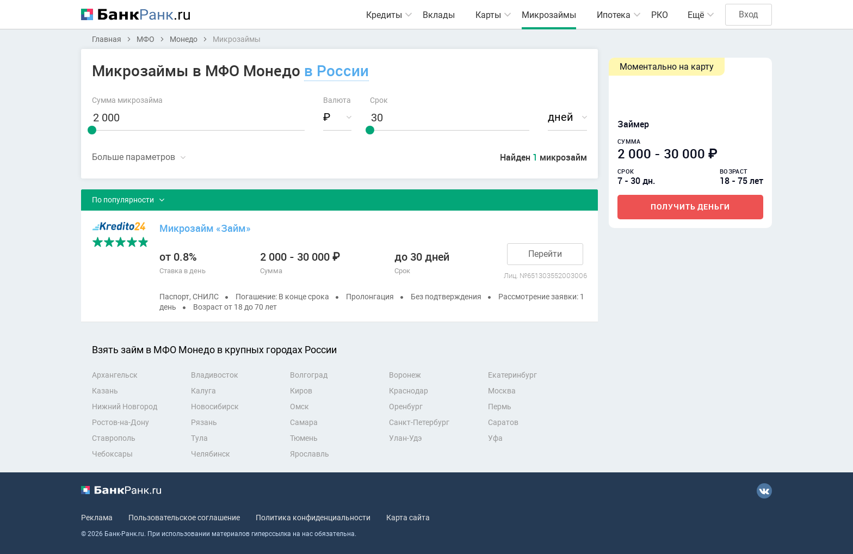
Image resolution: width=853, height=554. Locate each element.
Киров (301, 390)
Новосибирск (215, 406)
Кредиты (384, 15)
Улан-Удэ (405, 438)
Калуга (203, 390)
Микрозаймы (549, 15)
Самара (304, 422)
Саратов (503, 422)
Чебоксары (112, 454)
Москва (502, 390)
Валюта (337, 100)
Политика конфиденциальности (313, 517)
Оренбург (406, 406)
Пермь (499, 406)
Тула (199, 438)
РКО (659, 15)
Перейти (545, 254)
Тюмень (304, 438)
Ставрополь (113, 438)
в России (336, 70)
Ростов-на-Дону (120, 422)
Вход (748, 14)
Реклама (97, 517)
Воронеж (405, 375)
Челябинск (210, 454)
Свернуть (139, 157)
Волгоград (308, 375)
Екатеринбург (512, 375)
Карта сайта (408, 517)
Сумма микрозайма (127, 100)
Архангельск (115, 375)
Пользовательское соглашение (184, 517)
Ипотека (614, 15)
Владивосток (214, 375)
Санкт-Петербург (419, 422)
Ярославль (309, 454)
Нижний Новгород (124, 406)
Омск (299, 406)
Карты (488, 15)
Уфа (495, 438)
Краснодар (408, 390)
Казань (105, 390)
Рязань (204, 422)
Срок (379, 100)
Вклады (439, 15)
